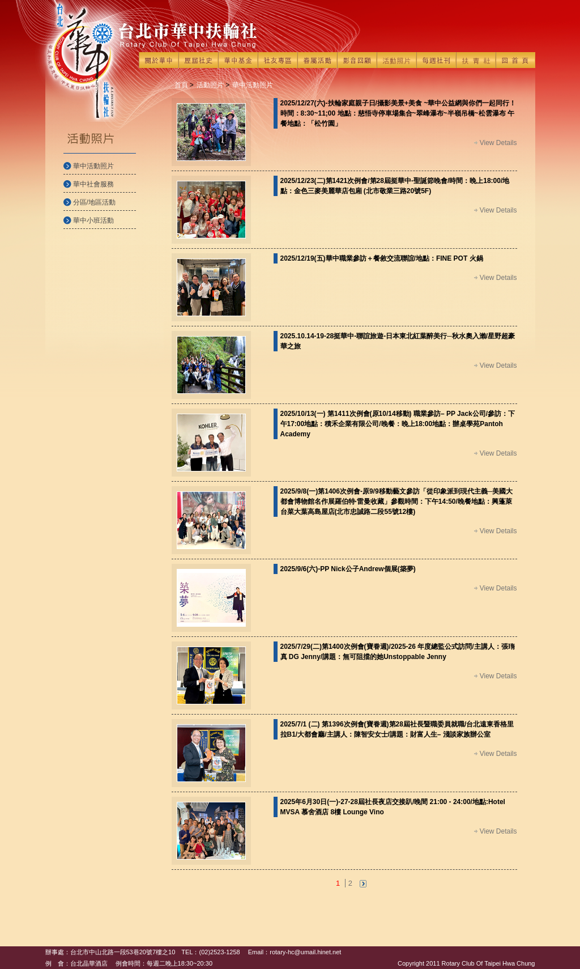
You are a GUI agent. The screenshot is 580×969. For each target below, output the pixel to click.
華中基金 (238, 60)
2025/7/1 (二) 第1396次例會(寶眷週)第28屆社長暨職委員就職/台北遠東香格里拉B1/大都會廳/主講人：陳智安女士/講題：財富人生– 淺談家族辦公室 (397, 729)
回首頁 (515, 60)
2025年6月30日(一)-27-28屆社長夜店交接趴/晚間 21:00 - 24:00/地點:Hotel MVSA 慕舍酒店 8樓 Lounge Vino (392, 807)
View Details (498, 143)
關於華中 (158, 60)
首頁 (181, 85)
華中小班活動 (93, 220)
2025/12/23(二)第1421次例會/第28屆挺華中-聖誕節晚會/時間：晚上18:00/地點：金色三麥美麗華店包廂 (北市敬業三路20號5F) (395, 186)
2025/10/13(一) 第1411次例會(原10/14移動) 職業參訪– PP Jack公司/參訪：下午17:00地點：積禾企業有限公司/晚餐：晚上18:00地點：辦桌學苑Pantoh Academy (397, 424)
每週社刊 (436, 60)
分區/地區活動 (94, 202)
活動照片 (396, 60)
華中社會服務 (93, 184)
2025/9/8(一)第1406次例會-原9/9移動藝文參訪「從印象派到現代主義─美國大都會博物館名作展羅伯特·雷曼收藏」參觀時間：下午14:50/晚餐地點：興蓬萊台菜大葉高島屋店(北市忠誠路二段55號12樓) (396, 501)
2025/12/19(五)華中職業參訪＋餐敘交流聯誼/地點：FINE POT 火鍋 (381, 258)
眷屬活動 (317, 60)
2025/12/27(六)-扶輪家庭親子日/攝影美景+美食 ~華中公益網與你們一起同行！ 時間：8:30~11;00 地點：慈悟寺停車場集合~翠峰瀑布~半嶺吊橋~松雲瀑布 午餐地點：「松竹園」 (398, 113)
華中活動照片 (93, 166)
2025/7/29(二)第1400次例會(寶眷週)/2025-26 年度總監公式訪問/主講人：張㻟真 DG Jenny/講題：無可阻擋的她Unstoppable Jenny (397, 652)
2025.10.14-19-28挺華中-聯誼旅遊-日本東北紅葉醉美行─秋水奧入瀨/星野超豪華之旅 (397, 341)
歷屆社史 (198, 60)
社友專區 (277, 60)
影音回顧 (357, 60)
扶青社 (476, 60)
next (363, 883)
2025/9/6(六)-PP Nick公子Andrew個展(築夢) (348, 569)
